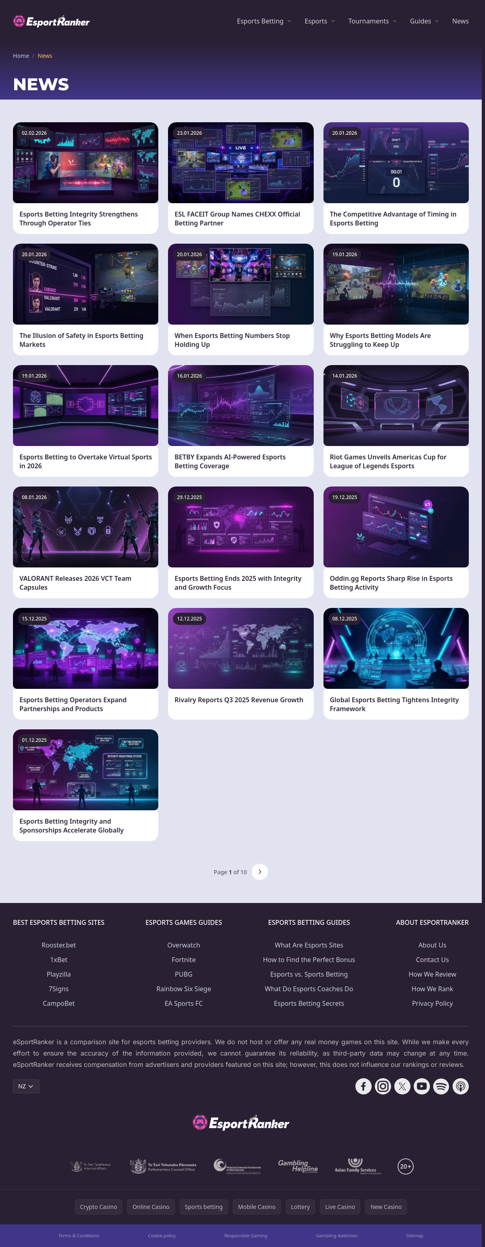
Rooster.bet (59, 945)
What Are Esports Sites (309, 945)
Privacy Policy (432, 1003)
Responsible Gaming (245, 1235)
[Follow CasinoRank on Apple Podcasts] (461, 1086)
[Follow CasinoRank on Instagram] (383, 1086)
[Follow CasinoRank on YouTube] (422, 1086)
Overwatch (183, 945)
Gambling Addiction (336, 1235)
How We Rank (432, 988)
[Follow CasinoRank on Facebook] (363, 1086)
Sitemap (414, 1235)
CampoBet (59, 1003)
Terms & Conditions (78, 1235)
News (460, 21)
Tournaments (369, 21)
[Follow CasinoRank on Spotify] (441, 1086)
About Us (433, 945)
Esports (315, 21)
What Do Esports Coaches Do (309, 988)
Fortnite (184, 959)
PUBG (183, 974)
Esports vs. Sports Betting (309, 974)
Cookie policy (162, 1235)
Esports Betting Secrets (309, 1003)
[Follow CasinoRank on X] (402, 1086)
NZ (26, 1086)
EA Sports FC (184, 1003)
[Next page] (260, 872)
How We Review (432, 974)
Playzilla (59, 974)
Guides (420, 21)
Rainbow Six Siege (183, 988)
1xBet (59, 959)
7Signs (58, 988)
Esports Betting (260, 21)
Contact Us (432, 959)
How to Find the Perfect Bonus (309, 959)
